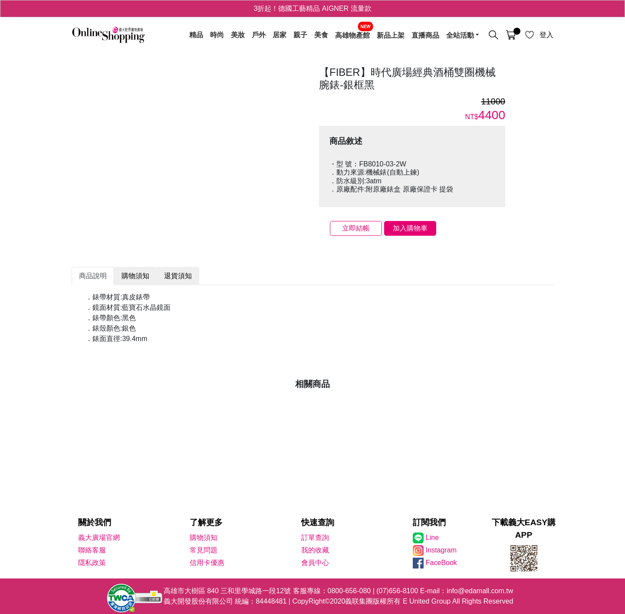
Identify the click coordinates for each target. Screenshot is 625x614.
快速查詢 (317, 522)
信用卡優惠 (207, 562)
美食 (321, 35)
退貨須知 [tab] (178, 275)
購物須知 (203, 537)
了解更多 (206, 522)
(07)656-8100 (397, 591)
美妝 (238, 35)
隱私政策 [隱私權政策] (92, 562)
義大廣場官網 (99, 537)
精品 (196, 35)
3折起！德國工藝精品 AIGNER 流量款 (312, 8)
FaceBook (441, 562)
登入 (546, 35)
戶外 (259, 35)
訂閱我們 (429, 522)
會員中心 (315, 562)
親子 (300, 35)
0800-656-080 (349, 591)
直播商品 (425, 35)
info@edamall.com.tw (480, 591)
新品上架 (391, 35)
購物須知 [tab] (135, 275)
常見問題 (203, 550)
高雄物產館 (352, 35)
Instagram (441, 550)
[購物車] (511, 35)
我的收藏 (315, 550)
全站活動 (460, 35)
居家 (279, 35)
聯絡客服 (92, 550)
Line (432, 537)
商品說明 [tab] (93, 275)
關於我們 (94, 522)
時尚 (217, 35)
